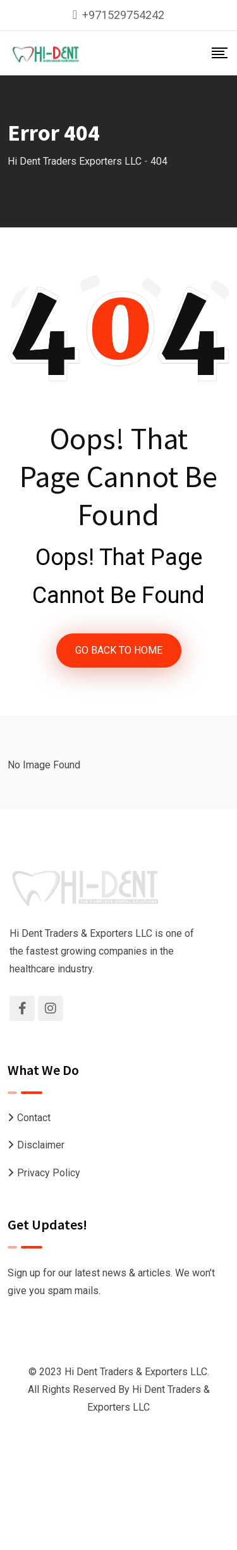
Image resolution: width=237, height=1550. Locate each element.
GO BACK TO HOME (118, 650)
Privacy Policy (48, 1173)
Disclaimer (40, 1145)
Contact (34, 1118)
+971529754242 (123, 15)
